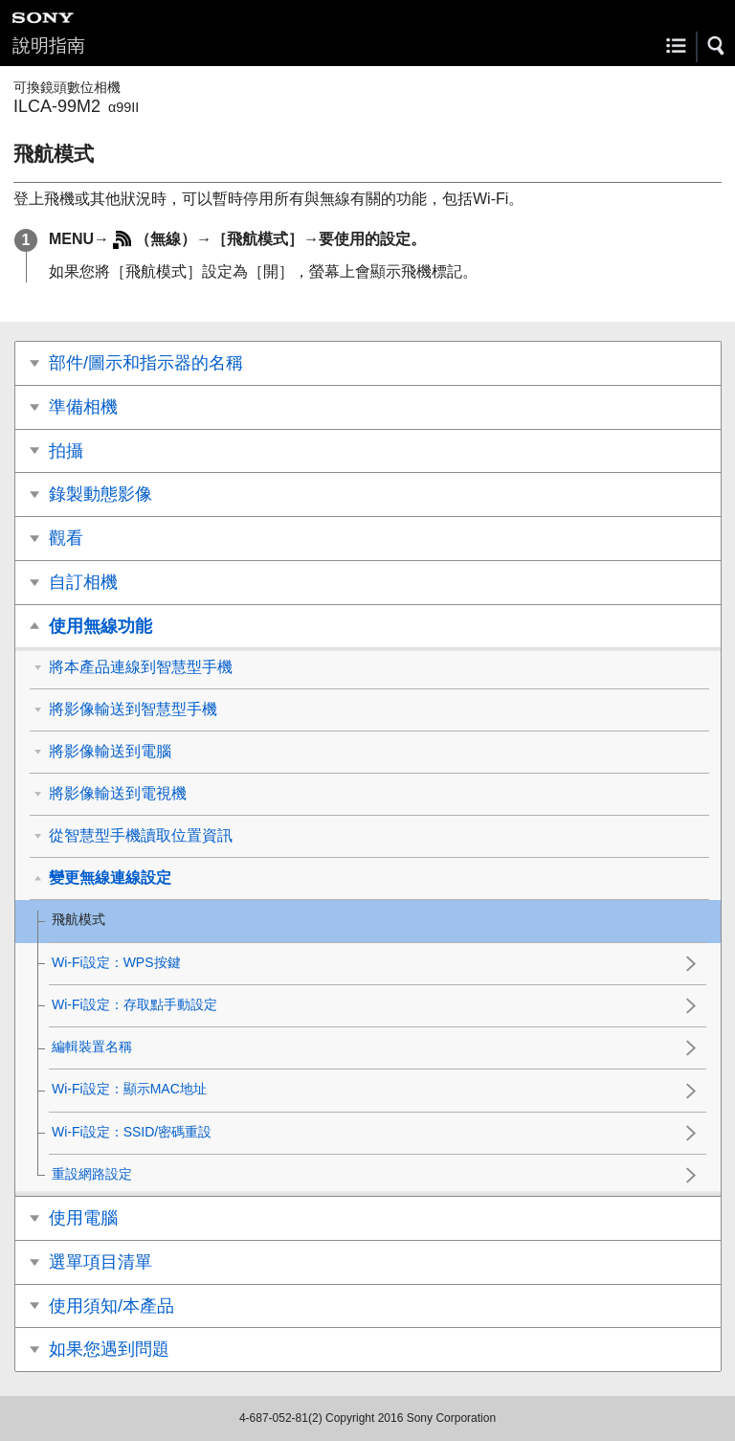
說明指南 (48, 45)
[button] (716, 46)
